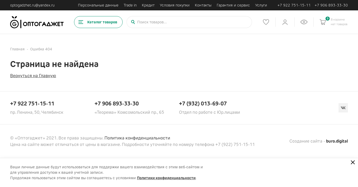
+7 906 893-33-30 (331, 5)
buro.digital (337, 141)
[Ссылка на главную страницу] (37, 22)
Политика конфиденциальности (137, 138)
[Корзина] (323, 22)
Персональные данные (98, 5)
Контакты (203, 5)
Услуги (261, 5)
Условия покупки (175, 5)
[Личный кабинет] (285, 22)
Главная (17, 49)
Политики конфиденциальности (166, 178)
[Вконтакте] (343, 107)
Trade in (130, 5)
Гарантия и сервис (233, 5)
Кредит (148, 5)
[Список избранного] (266, 22)
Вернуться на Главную (33, 75)
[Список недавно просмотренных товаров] (304, 22)
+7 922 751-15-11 (294, 5)
